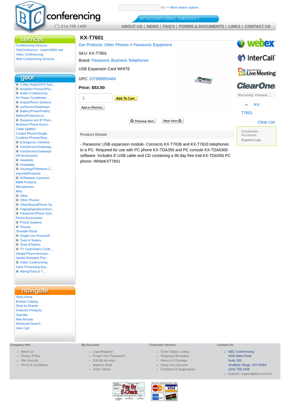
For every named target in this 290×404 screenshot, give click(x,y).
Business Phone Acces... (33, 124)
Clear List (266, 122)
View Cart (22, 328)
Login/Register (103, 351)
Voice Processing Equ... (32, 267)
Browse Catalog (27, 301)
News (153, 26)
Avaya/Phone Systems (35, 102)
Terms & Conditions (34, 365)
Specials (22, 314)
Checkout (187, 19)
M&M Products (26, 182)
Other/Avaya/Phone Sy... (37, 204)
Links (234, 26)
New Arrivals (24, 319)
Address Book (102, 365)
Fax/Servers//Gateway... (36, 146)
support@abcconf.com (256, 373)
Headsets (26, 160)
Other (24, 195)
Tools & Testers (30, 240)
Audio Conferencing (33, 93)
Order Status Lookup (175, 351)
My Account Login (157, 19)
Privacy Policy (30, 356)
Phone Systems (31, 222)
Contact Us (257, 26)
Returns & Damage (174, 360)
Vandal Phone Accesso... (33, 253)
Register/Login (251, 140)
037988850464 (102, 78)
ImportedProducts (28, 173)
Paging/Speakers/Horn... (37, 209)
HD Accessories (27, 155)
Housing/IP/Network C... (36, 169)
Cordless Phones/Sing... (32, 137)
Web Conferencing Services (35, 59)
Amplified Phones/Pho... (36, 89)
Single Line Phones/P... (36, 235)
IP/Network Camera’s (35, 178)
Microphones (25, 186)
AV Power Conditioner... (32, 97)
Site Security (30, 360)
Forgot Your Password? (109, 356)
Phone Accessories (29, 218)
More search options (184, 7)
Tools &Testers (30, 244)
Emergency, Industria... (36, 142)
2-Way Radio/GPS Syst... (37, 84)
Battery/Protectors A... (31, 115)
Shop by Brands (27, 305)
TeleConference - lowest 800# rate (39, 50)
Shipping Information (175, 356)
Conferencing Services (31, 45)
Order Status (101, 369)
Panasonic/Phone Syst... (37, 213)
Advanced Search (28, 323)
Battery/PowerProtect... (36, 111)
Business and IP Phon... (36, 120)
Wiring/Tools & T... (32, 271)
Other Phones (29, 200)
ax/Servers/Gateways (35, 107)
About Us (131, 26)
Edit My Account (104, 360)
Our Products (90, 44)
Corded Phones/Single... (33, 133)
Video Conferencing (29, 54)
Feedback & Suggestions (178, 369)
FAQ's (169, 26)
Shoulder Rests (26, 231)
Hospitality (27, 164)
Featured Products (29, 310)
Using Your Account (174, 365)
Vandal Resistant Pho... (32, 258)
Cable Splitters (26, 129)
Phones (25, 227)
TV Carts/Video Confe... (36, 249)
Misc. (19, 191)
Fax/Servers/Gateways (36, 151)
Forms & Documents (201, 26)
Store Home (24, 297)
